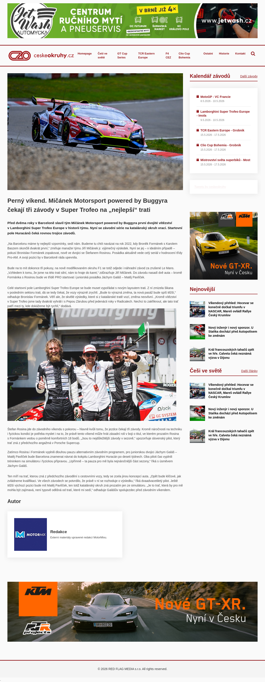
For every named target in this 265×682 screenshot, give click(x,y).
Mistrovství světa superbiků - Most (225, 160)
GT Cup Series (122, 55)
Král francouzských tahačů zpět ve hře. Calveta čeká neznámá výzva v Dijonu (231, 353)
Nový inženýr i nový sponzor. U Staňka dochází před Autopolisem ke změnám (233, 331)
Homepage (85, 53)
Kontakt (240, 53)
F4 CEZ (168, 55)
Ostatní (208, 53)
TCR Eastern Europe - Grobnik (222, 130)
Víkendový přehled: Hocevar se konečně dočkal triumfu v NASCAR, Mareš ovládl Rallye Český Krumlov (231, 391)
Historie (224, 53)
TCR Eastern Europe (146, 55)
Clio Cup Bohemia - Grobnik (220, 145)
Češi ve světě (102, 55)
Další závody (249, 76)
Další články (249, 371)
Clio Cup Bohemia (184, 55)
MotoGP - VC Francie (215, 97)
